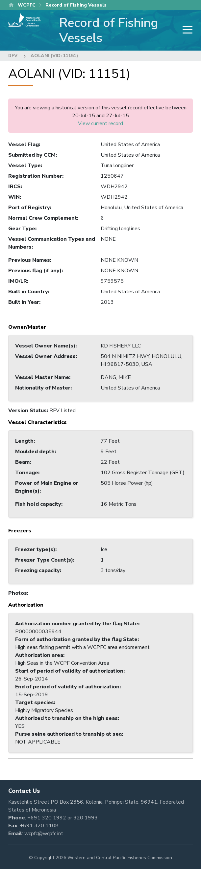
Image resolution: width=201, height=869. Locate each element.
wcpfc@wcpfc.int (43, 833)
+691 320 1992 (46, 817)
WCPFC (27, 5)
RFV (12, 56)
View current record (100, 123)
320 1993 (85, 817)
